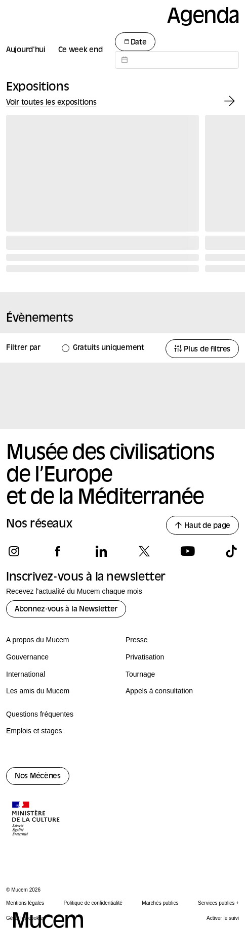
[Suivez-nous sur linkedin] (101, 551)
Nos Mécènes (38, 776)
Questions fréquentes (39, 714)
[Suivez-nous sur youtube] (187, 551)
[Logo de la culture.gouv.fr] (36, 819)
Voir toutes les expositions (51, 103)
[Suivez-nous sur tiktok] (231, 551)
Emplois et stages (34, 731)
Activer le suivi (223, 918)
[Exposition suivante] (229, 101)
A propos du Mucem (37, 640)
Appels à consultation (159, 691)
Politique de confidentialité (93, 903)
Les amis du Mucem (37, 691)
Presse (137, 640)
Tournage (140, 674)
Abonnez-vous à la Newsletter (66, 609)
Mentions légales (25, 903)
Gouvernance (27, 657)
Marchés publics (160, 903)
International (25, 674)
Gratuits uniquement (108, 348)
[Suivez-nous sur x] (144, 551)
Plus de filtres (202, 349)
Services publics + (218, 903)
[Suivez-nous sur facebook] (57, 551)
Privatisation (145, 657)
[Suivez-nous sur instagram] (14, 551)
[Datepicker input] (177, 60)
